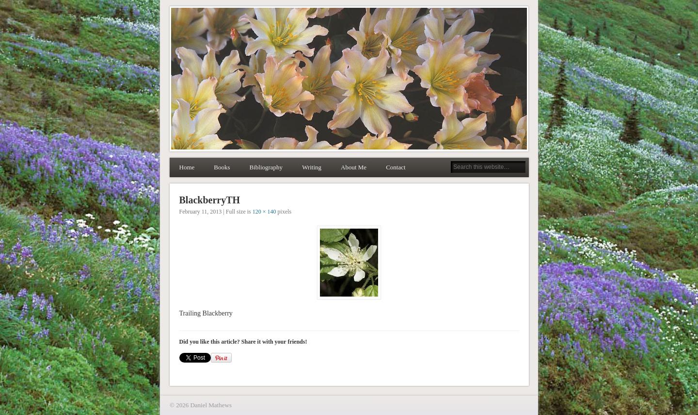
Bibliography (266, 167)
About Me (353, 167)
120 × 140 (264, 211)
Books (222, 167)
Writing (311, 167)
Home (187, 167)
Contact (395, 167)
